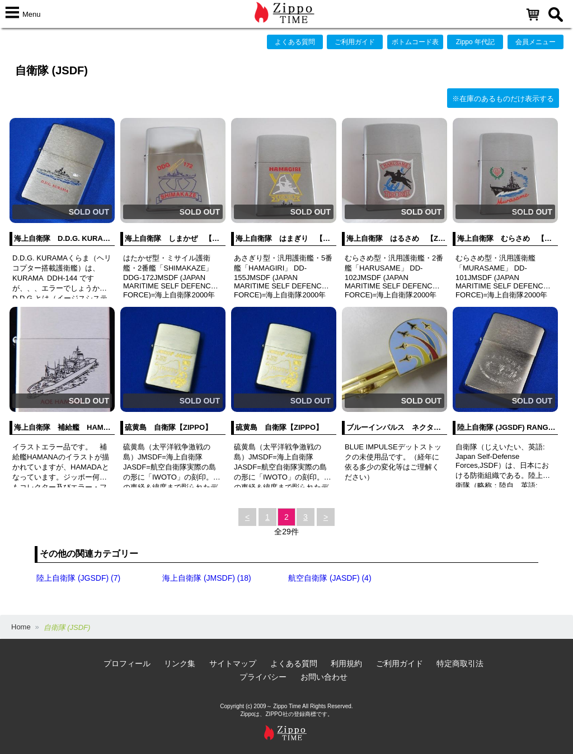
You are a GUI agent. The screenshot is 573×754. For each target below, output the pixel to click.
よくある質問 (295, 42)
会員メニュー (535, 42)
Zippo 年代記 (475, 42)
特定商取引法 (459, 663)
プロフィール (127, 663)
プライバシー (262, 676)
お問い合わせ (323, 676)
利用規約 (346, 663)
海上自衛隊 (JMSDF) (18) (206, 577)
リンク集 (179, 663)
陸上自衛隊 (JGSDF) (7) (78, 577)
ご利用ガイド (355, 42)
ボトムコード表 (415, 42)
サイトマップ (232, 663)
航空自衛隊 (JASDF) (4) (330, 577)
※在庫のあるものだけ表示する (503, 98)
